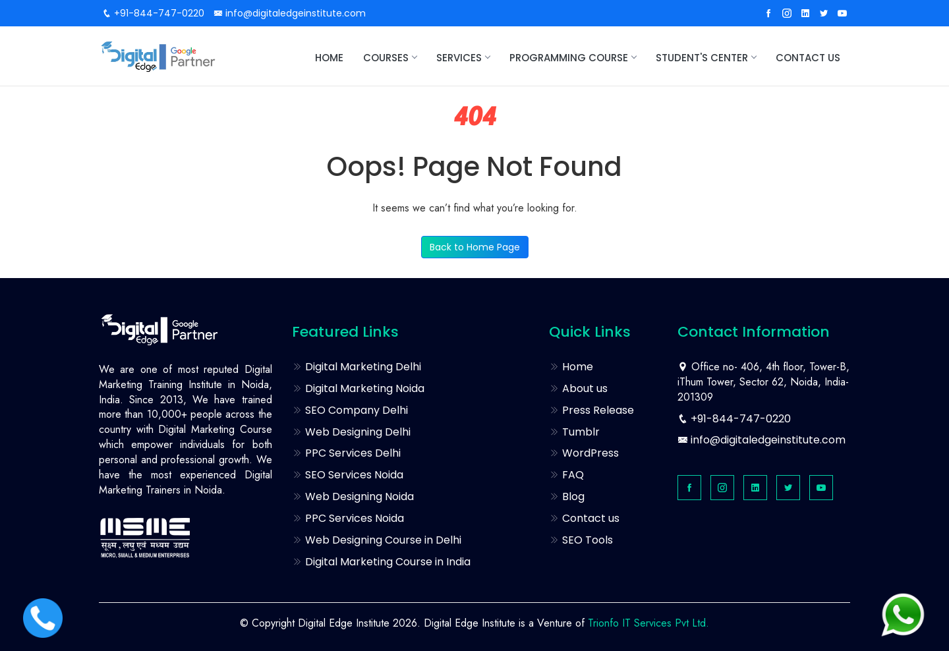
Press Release (591, 410)
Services (463, 58)
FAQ (566, 474)
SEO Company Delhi (350, 410)
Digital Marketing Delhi (356, 366)
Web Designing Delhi (351, 431)
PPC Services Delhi (346, 453)
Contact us (808, 58)
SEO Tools (581, 540)
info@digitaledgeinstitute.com (290, 13)
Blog (567, 496)
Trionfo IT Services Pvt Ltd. (648, 623)
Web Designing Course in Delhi (376, 540)
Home (329, 58)
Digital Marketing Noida (358, 388)
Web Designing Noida (353, 496)
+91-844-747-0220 (153, 13)
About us (578, 388)
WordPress (584, 453)
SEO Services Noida (347, 474)
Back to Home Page (475, 247)
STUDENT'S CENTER (706, 58)
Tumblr (574, 431)
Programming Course (572, 58)
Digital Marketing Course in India (381, 561)
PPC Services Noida (348, 518)
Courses (390, 58)
